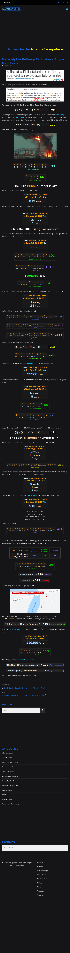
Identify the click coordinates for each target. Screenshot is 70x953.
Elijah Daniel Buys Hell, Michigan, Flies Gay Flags (24, 688)
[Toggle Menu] (66, 8)
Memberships (43, 870)
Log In (64, 2)
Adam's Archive (7, 753)
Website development (24, 950)
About (40, 866)
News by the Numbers (10, 785)
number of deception (25, 660)
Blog (40, 883)
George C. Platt (18, 117)
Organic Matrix (7, 790)
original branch (16, 629)
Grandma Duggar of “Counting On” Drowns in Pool (23, 695)
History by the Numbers (10, 781)
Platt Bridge (60, 115)
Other (4, 795)
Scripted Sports (7, 799)
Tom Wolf (31, 495)
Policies (41, 895)
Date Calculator (44, 879)
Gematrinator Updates (10, 776)
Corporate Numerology (10, 762)
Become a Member (18, 49)
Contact (41, 891)
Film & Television (8, 771)
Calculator (42, 875)
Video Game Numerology (11, 804)
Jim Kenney (28, 363)
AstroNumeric (7, 757)
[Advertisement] (35, 28)
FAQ (39, 887)
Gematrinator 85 (38, 947)
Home (40, 862)
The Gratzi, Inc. (48, 950)
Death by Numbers (8, 767)
